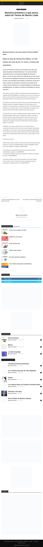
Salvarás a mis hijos (15, 391)
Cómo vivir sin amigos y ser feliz (17, 230)
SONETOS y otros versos (15, 237)
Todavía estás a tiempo (15, 250)
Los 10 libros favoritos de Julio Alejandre (22, 371)
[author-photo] (21, 213)
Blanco (10, 345)
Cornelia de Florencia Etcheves (18, 364)
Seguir (39, 278)
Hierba (10, 377)
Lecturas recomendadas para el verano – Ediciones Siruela (10, 200)
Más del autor (17, 226)
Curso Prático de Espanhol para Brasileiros (20, 263)
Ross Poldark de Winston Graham (19, 398)
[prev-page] (2, 270)
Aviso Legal (36, 541)
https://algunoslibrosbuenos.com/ (21, 217)
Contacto (31, 541)
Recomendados (13, 6)
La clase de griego (14, 352)
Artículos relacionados (7, 226)
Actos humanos (13, 338)
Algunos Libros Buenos (19, 18)
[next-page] (4, 270)
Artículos (6, 6)
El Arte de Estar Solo (14, 243)
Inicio (2, 6)
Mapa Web (26, 541)
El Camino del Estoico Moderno (17, 257)
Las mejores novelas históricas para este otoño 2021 (32, 200)
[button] (2, 3)
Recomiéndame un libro (8, 541)
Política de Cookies (21, 542)
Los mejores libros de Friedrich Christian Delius (24, 384)
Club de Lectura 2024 (18, 541)
